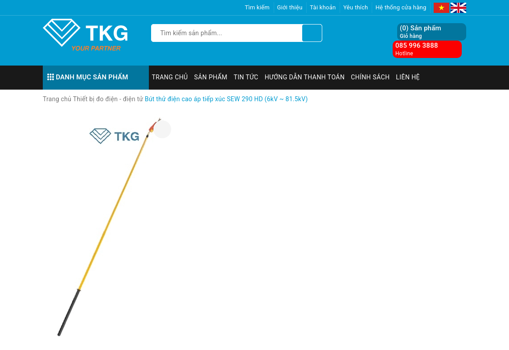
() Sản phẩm (420, 32)
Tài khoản (323, 7)
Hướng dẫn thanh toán (305, 77)
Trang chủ (170, 77)
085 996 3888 (416, 45)
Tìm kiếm (257, 7)
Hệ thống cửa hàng (400, 7)
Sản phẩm (211, 77)
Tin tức (246, 77)
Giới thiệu (290, 7)
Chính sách (370, 77)
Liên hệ (408, 77)
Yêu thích (355, 7)
